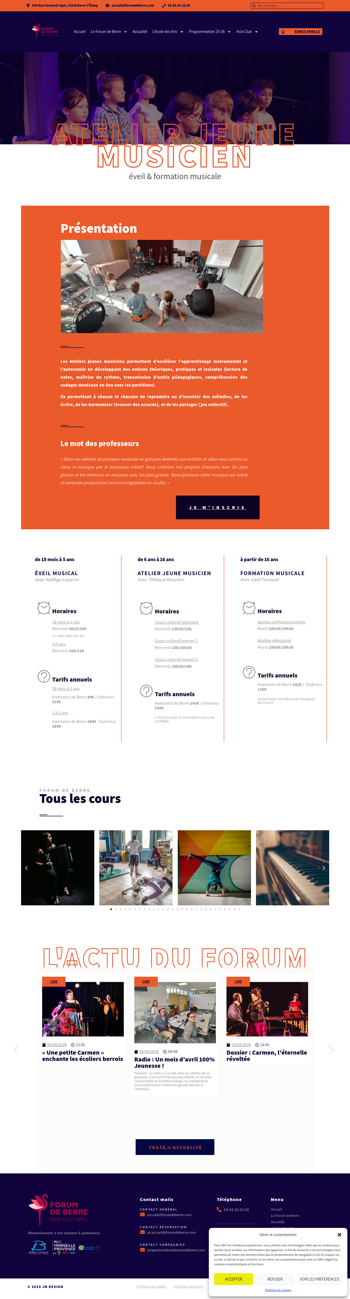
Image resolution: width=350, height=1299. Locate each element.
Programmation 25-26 (210, 31)
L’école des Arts (168, 31)
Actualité (139, 31)
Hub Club (247, 31)
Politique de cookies (278, 1290)
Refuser (275, 1279)
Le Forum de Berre (109, 31)
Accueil (80, 31)
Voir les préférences (319, 1279)
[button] (339, 1234)
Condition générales (189, 1286)
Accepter (233, 1279)
